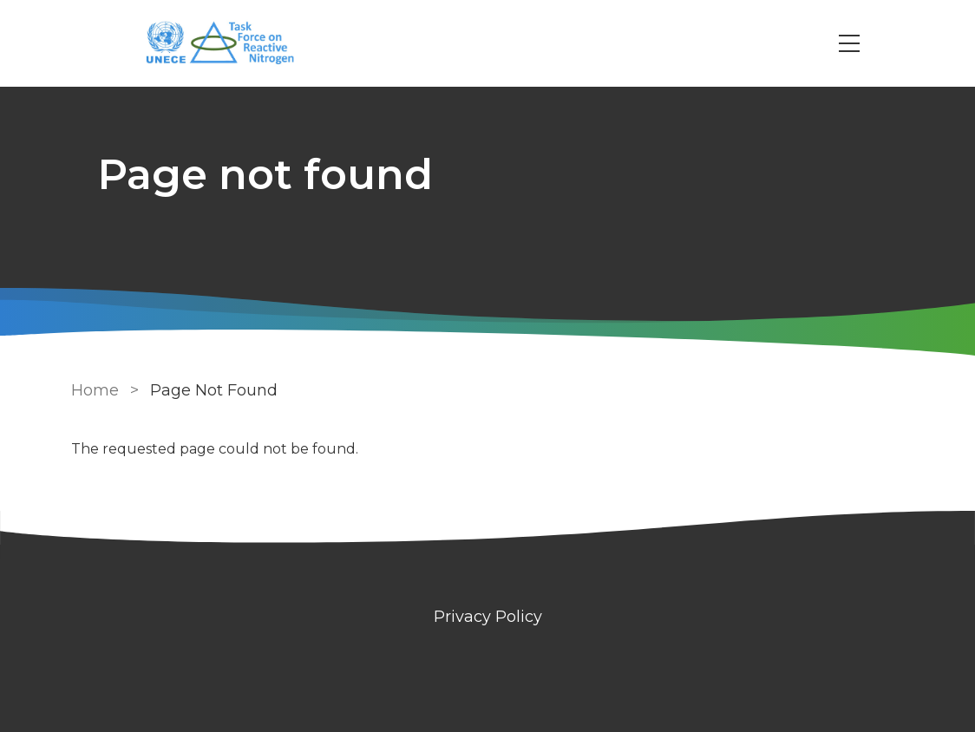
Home (95, 390)
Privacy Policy (488, 616)
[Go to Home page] (229, 44)
